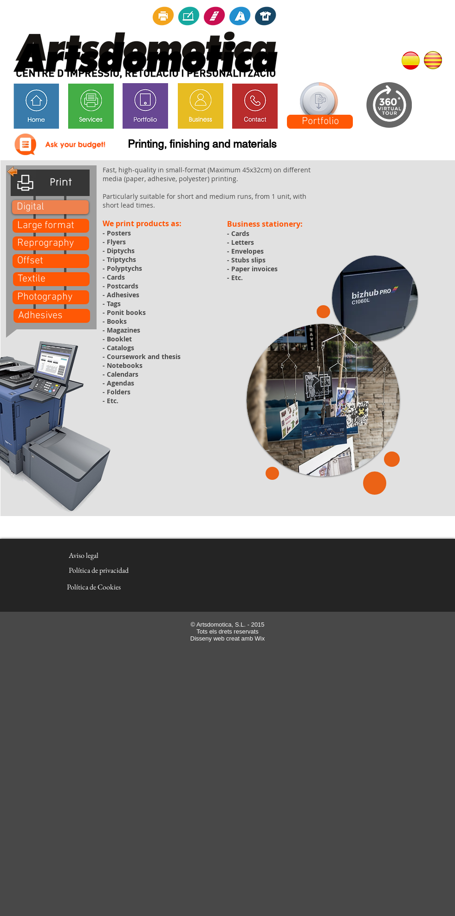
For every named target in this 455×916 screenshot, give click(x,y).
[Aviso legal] (83, 555)
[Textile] (51, 279)
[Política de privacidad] (98, 570)
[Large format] (51, 226)
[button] (50, 207)
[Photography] (51, 297)
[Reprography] (51, 243)
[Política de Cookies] (94, 587)
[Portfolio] (320, 122)
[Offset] (51, 261)
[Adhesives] (51, 316)
